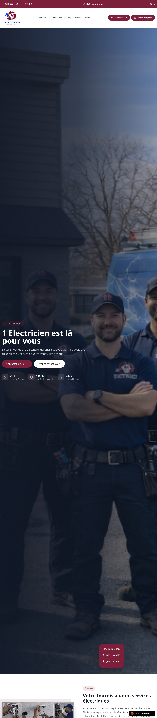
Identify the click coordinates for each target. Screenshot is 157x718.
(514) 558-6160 (112, 654)
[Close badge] (152, 713)
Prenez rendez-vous (119, 17)
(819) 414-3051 (112, 661)
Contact (87, 17)
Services (43, 17)
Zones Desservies (57, 17)
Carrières (77, 17)
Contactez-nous (17, 363)
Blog (69, 17)
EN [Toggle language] (152, 4)
